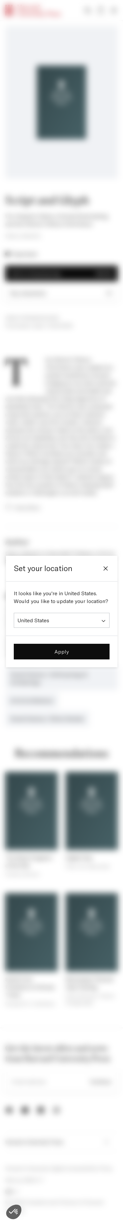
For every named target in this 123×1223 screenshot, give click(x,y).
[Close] (106, 568)
